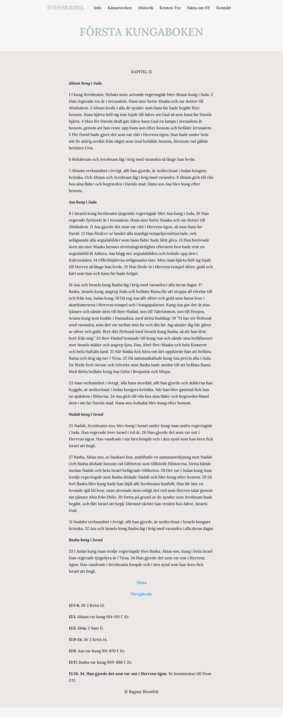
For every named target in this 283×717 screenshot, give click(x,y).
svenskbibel (66, 7)
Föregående (141, 593)
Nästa (141, 582)
